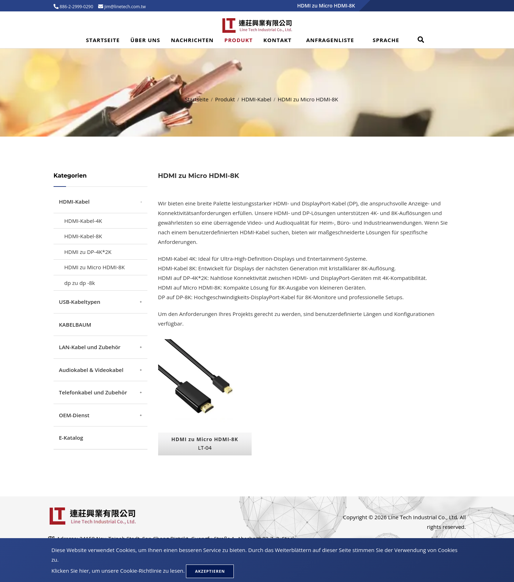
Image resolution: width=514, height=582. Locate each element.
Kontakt (277, 40)
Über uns (145, 40)
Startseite (103, 40)
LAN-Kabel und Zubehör (90, 347)
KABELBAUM (75, 324)
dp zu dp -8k (79, 282)
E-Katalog (71, 437)
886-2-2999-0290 (76, 7)
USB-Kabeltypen (79, 301)
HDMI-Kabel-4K (83, 220)
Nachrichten (192, 40)
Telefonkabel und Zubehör (93, 392)
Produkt (239, 40)
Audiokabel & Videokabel (91, 369)
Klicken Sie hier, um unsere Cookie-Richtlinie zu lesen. (118, 570)
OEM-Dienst (74, 415)
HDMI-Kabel (256, 97)
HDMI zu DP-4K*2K (87, 251)
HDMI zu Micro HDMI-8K (94, 267)
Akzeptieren (210, 571)
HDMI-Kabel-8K (83, 236)
